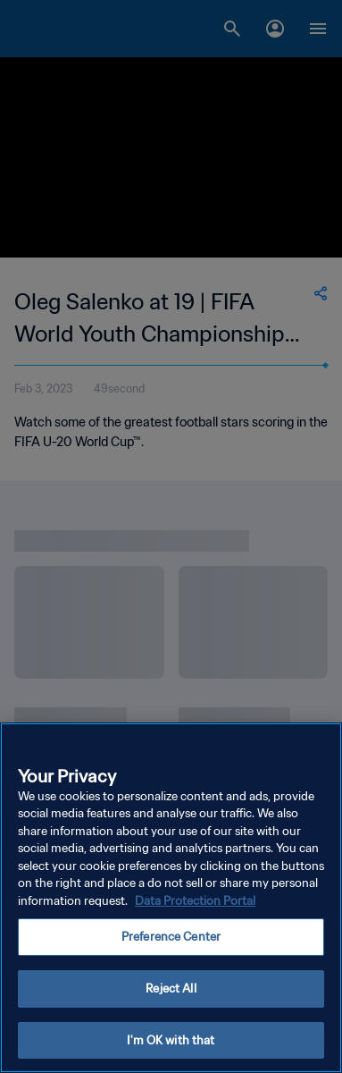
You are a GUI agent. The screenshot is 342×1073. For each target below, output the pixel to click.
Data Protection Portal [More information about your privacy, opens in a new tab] (195, 903)
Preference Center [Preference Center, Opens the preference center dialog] (171, 939)
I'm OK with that (170, 1042)
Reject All (171, 991)
